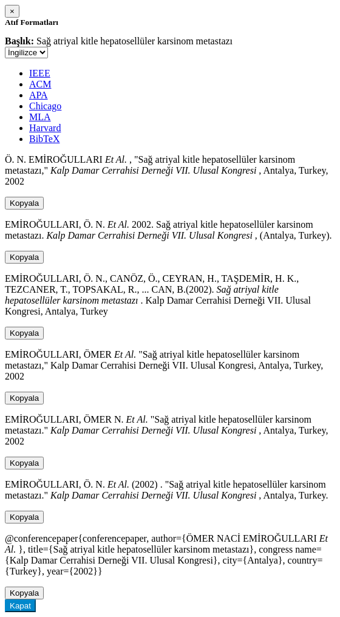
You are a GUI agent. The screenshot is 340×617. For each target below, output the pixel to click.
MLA (40, 117)
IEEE (39, 73)
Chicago (45, 106)
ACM (40, 84)
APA (38, 95)
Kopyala (24, 203)
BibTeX (44, 139)
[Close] (12, 11)
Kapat (20, 605)
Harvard (45, 128)
